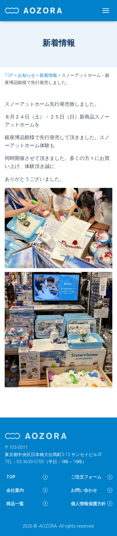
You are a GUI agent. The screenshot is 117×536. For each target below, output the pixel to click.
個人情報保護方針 (88, 503)
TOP (11, 476)
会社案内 (15, 490)
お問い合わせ (84, 490)
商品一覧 (15, 503)
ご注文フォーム (86, 476)
